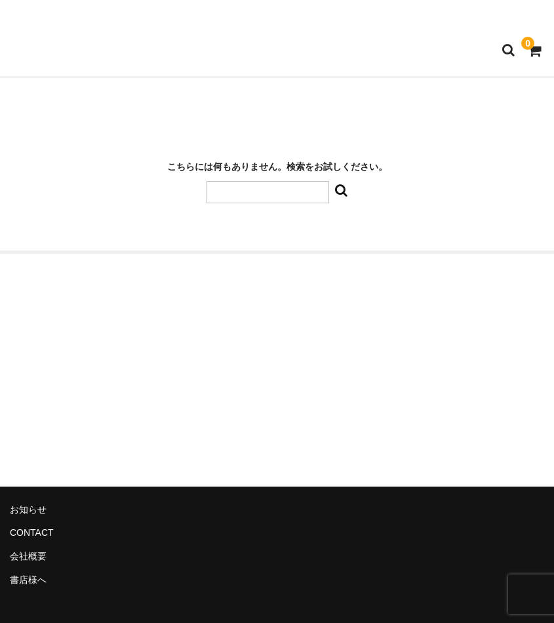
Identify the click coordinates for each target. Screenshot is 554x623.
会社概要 (28, 556)
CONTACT (32, 532)
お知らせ (28, 509)
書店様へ (28, 579)
